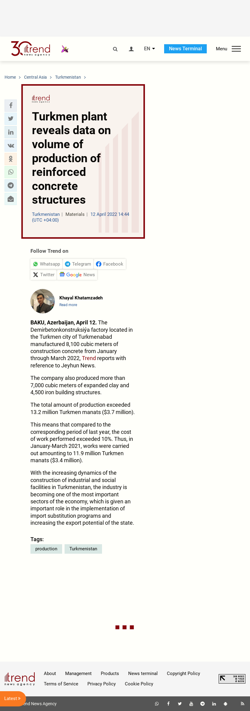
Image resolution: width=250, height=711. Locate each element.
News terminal (143, 673)
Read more (68, 305)
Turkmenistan (83, 549)
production (46, 549)
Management (78, 673)
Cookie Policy (139, 684)
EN (147, 48)
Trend (89, 358)
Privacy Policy (101, 684)
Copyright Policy (183, 673)
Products (110, 673)
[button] (10, 105)
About (50, 673)
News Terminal (185, 49)
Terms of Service (61, 684)
